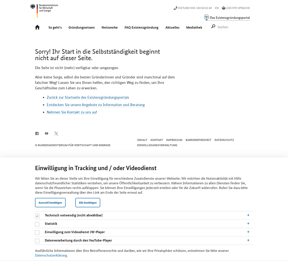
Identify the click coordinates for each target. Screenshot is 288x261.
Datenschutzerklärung (51, 255)
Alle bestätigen (88, 202)
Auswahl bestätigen (50, 202)
